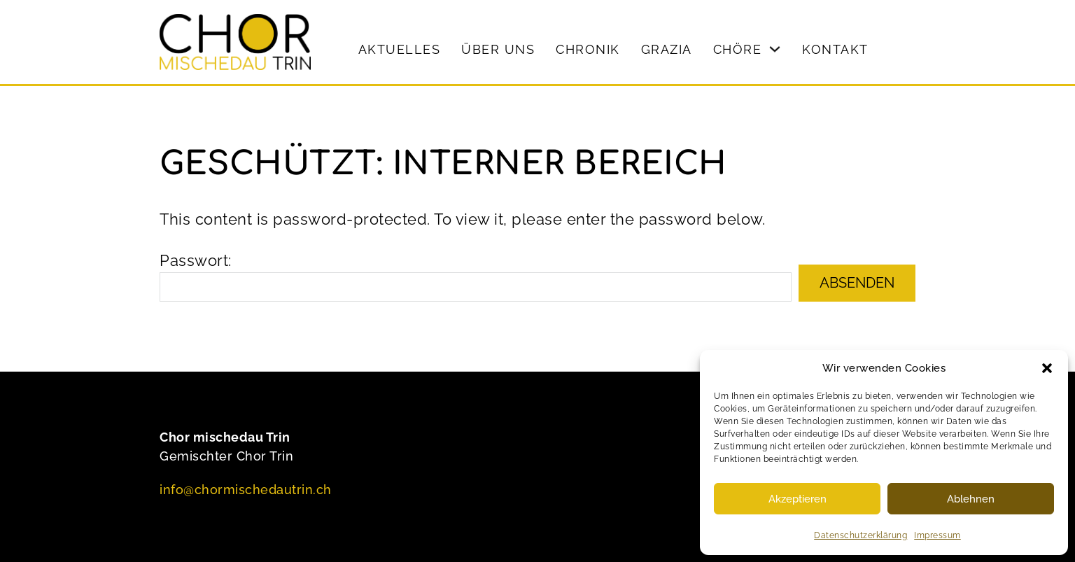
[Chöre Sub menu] (774, 49)
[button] (1047, 368)
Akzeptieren (797, 499)
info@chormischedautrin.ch (246, 489)
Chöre (737, 49)
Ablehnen (971, 499)
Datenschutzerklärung (860, 535)
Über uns (498, 49)
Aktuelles (399, 49)
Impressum (937, 535)
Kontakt (835, 49)
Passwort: (476, 276)
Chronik (588, 49)
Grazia (666, 49)
